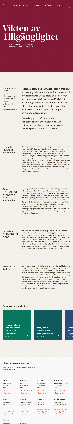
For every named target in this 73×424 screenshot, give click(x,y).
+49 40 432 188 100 (43, 409)
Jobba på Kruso (46, 5)
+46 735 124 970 (8, 390)
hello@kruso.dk (58, 393)
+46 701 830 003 (26, 390)
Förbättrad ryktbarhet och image (8, 104)
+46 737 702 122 (42, 390)
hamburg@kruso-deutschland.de (42, 413)
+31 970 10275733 (26, 411)
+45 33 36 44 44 (59, 390)
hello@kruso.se (8, 393)
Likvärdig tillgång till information (9, 89)
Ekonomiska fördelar (10, 110)
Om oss (57, 5)
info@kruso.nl (24, 414)
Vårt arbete (26, 5)
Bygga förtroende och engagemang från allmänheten (9, 96)
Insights (36, 5)
